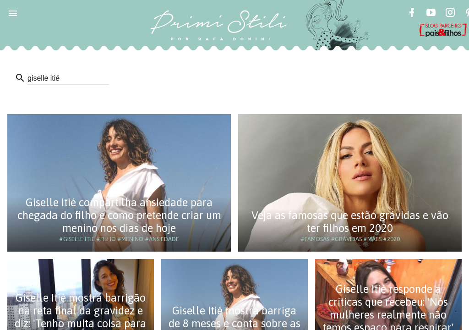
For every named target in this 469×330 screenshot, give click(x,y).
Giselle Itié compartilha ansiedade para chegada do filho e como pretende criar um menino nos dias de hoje (119, 215)
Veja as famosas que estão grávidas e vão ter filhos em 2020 (349, 221)
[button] (13, 13)
